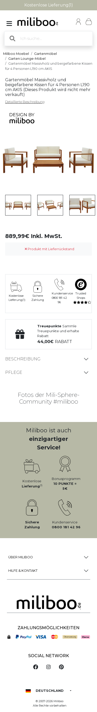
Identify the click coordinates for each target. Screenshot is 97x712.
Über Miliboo (20, 557)
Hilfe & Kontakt (23, 571)
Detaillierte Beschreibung (24, 102)
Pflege (13, 372)
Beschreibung (22, 359)
